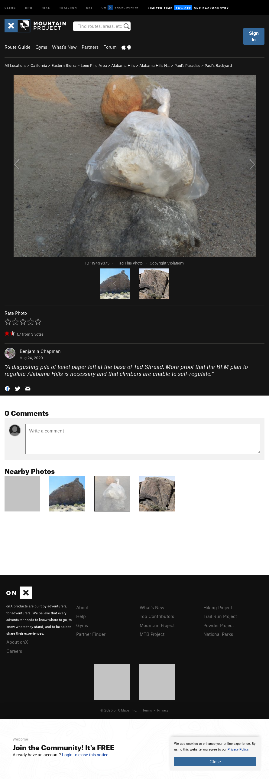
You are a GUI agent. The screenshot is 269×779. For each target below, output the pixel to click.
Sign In (254, 36)
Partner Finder (90, 634)
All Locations (15, 65)
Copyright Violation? (167, 263)
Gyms (41, 47)
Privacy (163, 710)
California (39, 65)
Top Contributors (157, 616)
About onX (17, 642)
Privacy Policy (238, 749)
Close (215, 761)
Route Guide (18, 47)
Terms (147, 710)
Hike (46, 7)
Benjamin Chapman (40, 351)
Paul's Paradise (187, 65)
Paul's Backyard (218, 65)
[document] (215, 753)
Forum (110, 47)
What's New (64, 47)
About (82, 607)
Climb (10, 7)
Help (81, 616)
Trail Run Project (220, 616)
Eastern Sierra (63, 65)
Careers (14, 651)
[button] (7, 387)
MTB (29, 7)
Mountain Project (157, 625)
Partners (90, 47)
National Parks (218, 634)
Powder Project (218, 625)
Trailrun (68, 7)
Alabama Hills (123, 65)
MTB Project (152, 634)
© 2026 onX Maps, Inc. (118, 710)
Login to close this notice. (85, 754)
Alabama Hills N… (154, 65)
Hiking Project (217, 607)
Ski (89, 7)
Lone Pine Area (94, 65)
